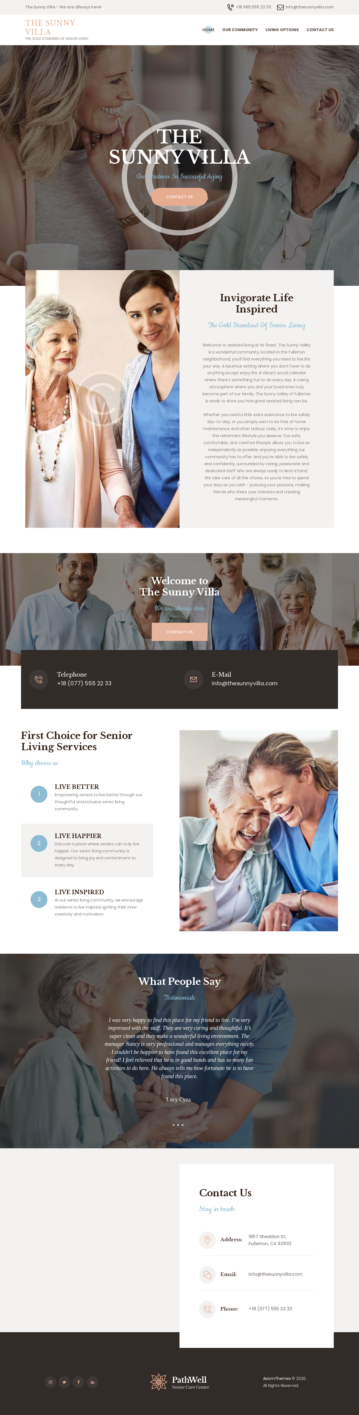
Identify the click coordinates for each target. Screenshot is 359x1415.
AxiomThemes (277, 1378)
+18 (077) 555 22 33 (270, 1309)
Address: (231, 1240)
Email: (228, 1274)
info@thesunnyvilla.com (275, 1274)
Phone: (229, 1309)
